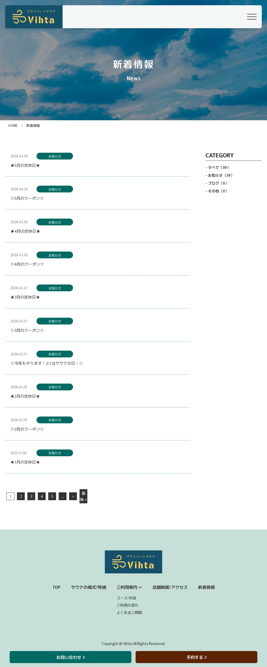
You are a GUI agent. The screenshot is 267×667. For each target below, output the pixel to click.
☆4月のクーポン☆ (27, 264)
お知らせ (54, 156)
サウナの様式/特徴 (88, 587)
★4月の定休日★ (25, 231)
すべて (219, 167)
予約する (196, 657)
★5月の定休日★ (25, 165)
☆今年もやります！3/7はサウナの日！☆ (46, 363)
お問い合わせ (70, 657)
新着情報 (206, 587)
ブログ (218, 183)
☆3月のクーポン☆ (27, 330)
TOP (56, 587)
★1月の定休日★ (25, 462)
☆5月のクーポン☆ (27, 198)
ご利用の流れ (127, 605)
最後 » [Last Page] (83, 496)
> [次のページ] (73, 496)
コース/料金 (126, 597)
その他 (218, 190)
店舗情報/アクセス (170, 587)
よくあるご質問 (129, 612)
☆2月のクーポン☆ (27, 429)
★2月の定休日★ (25, 396)
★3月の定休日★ (25, 297)
